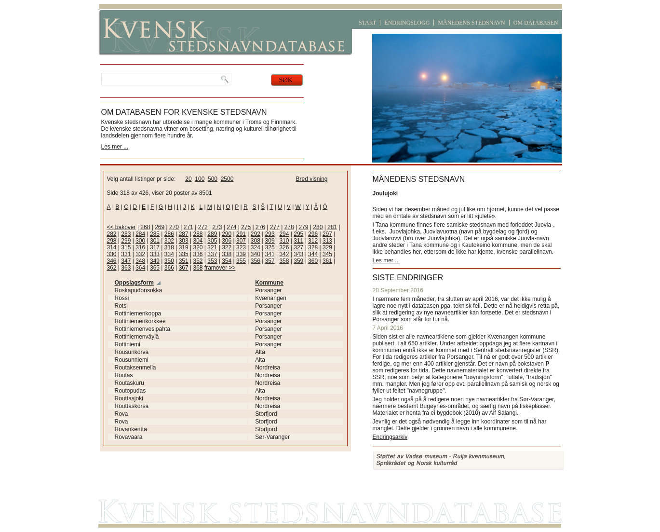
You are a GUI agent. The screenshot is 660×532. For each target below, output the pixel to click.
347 (126, 261)
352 (197, 261)
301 (155, 240)
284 (140, 234)
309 (270, 240)
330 (112, 254)
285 (155, 234)
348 (140, 261)
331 (126, 254)
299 (126, 240)
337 (212, 254)
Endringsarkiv (390, 437)
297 (327, 234)
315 (126, 247)
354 (226, 261)
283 (126, 234)
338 (226, 254)
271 (188, 227)
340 (255, 254)
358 (284, 261)
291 (241, 234)
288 (197, 234)
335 (184, 254)
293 (270, 234)
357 (270, 261)
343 (298, 254)
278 (289, 227)
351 (184, 261)
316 (140, 247)
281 (332, 227)
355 (241, 261)
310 (284, 240)
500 (212, 179)
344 (313, 254)
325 (270, 247)
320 (197, 247)
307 (241, 240)
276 (260, 227)
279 (303, 227)
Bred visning (312, 179)
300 (140, 240)
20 (188, 179)
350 (169, 261)
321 (212, 247)
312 (313, 240)
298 (112, 240)
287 (184, 234)
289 (212, 234)
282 (112, 234)
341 (270, 254)
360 (313, 261)
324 (255, 247)
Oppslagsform (134, 282)
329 (327, 247)
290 (226, 234)
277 (275, 227)
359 (298, 261)
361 (327, 261)
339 (241, 254)
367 (184, 267)
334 (169, 254)
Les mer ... (115, 146)
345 (327, 254)
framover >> (220, 267)
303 (184, 240)
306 (226, 240)
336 (197, 254)
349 (155, 261)
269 (159, 227)
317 (155, 247)
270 (174, 227)
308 (255, 240)
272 (203, 227)
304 (197, 240)
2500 (227, 179)
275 (246, 227)
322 (226, 247)
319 (184, 247)
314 (112, 247)
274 (231, 227)
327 (298, 247)
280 (318, 227)
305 (212, 240)
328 (313, 247)
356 (255, 261)
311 (298, 240)
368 (197, 267)
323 (241, 247)
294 (284, 234)
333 (155, 254)
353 (212, 261)
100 (199, 179)
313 (327, 240)
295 (298, 234)
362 (112, 267)
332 (140, 254)
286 (169, 234)
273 (217, 227)
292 (255, 234)
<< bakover (121, 227)
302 (169, 240)
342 (284, 254)
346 (112, 261)
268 (145, 227)
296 (313, 234)
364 (140, 267)
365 (155, 267)
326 (284, 247)
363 (126, 267)
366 (169, 267)
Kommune (269, 282)
